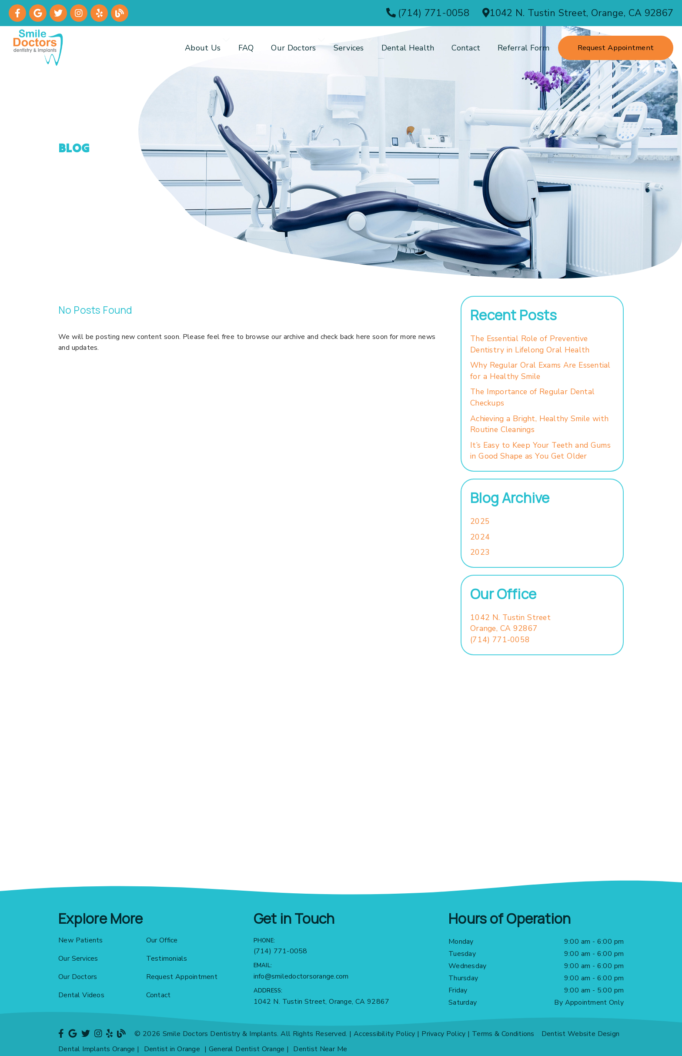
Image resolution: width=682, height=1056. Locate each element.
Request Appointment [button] (616, 48)
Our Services (78, 958)
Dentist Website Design (581, 1034)
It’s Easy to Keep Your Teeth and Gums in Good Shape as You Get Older (540, 451)
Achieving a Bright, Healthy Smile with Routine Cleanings (539, 424)
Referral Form (523, 48)
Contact (465, 48)
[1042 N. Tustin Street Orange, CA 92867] (510, 623)
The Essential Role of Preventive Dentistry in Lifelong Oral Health (529, 344)
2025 (480, 521)
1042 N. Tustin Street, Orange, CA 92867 (322, 1001)
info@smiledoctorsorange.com (301, 976)
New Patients (80, 940)
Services (349, 48)
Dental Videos (81, 995)
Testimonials (166, 958)
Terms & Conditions (503, 1034)
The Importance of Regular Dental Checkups (532, 397)
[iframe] (341, 792)
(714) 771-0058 (500, 639)
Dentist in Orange (172, 1049)
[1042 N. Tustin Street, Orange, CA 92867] (577, 13)
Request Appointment (181, 977)
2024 (480, 537)
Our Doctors (293, 48)
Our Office (162, 940)
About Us (203, 48)
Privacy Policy (443, 1034)
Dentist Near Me (320, 1049)
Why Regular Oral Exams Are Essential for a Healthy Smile (540, 371)
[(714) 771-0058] (427, 13)
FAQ (246, 48)
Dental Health (408, 48)
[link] (17, 13)
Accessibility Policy (384, 1034)
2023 (480, 552)
